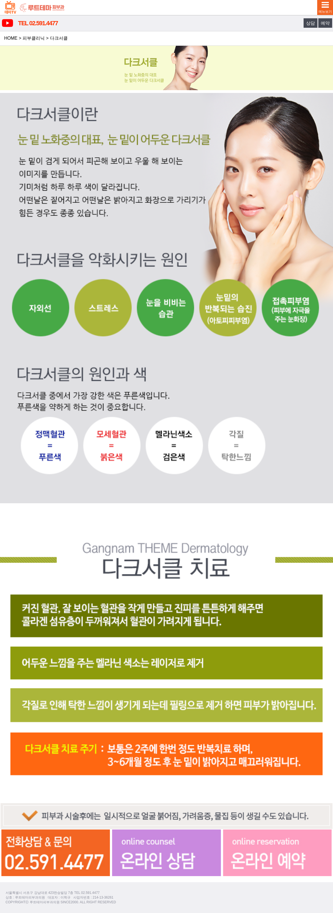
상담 (310, 23)
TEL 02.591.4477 (38, 23)
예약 (325, 23)
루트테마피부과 (42, 7)
